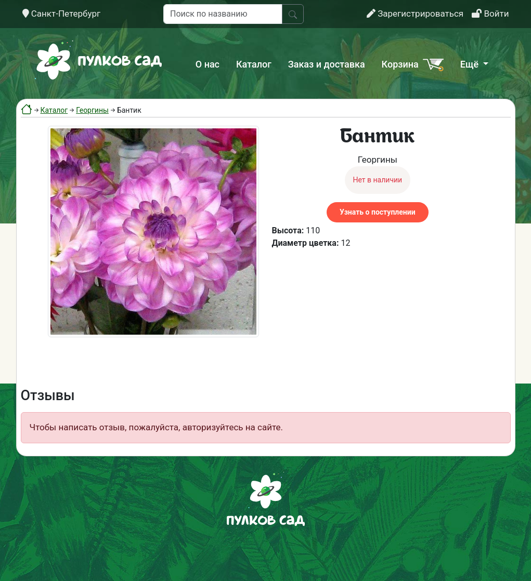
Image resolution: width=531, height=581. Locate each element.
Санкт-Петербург (61, 13)
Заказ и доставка (326, 64)
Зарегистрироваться (415, 13)
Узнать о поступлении (377, 212)
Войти (490, 13)
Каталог (253, 64)
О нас (207, 64)
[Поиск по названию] (222, 14)
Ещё (470, 64)
